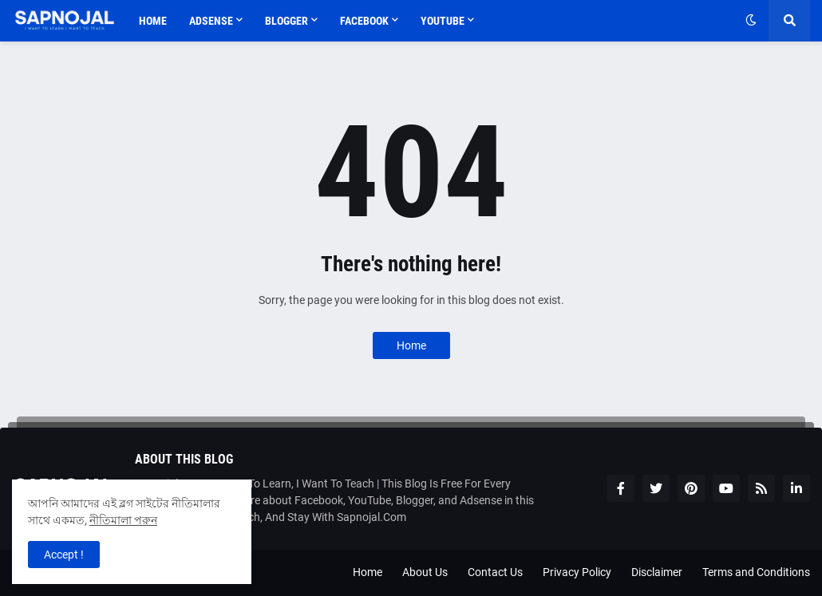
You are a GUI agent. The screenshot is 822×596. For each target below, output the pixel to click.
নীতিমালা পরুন (123, 520)
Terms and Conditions (756, 572)
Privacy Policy (577, 572)
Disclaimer (656, 572)
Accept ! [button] (64, 554)
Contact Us (495, 572)
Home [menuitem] (153, 20)
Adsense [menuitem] (211, 20)
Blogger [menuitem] (286, 20)
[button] (751, 20)
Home (411, 345)
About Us (425, 572)
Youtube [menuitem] (442, 20)
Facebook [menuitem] (364, 20)
